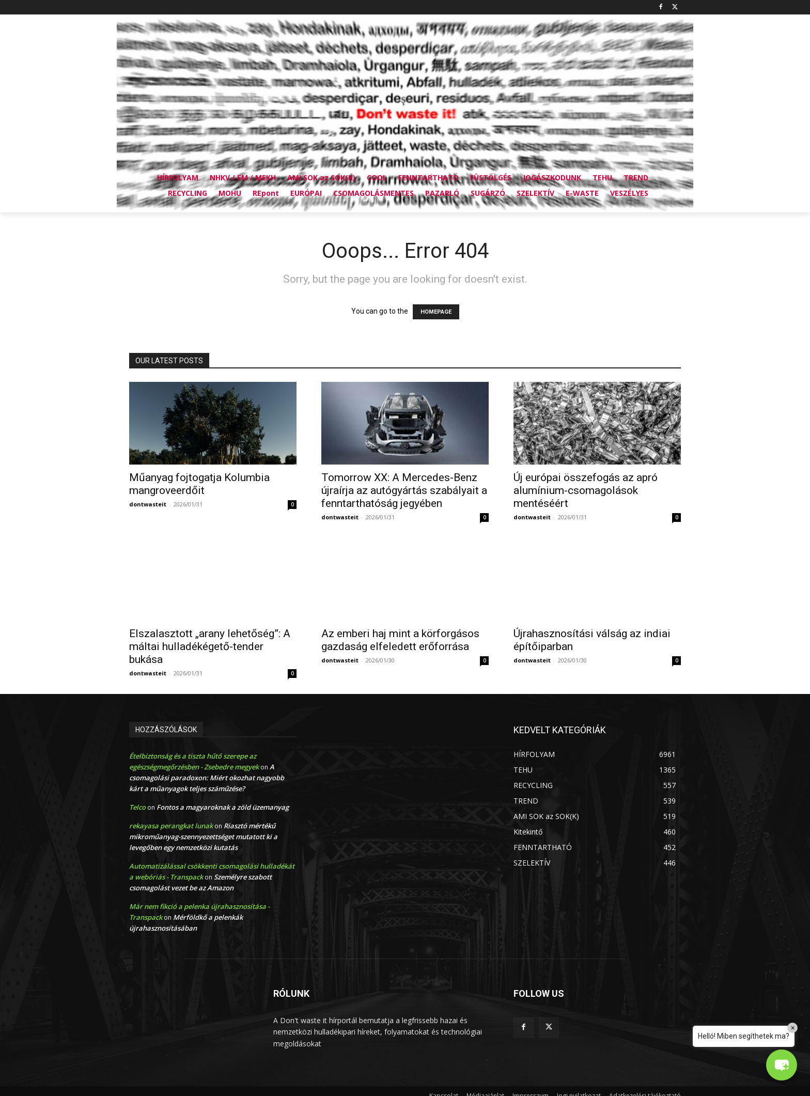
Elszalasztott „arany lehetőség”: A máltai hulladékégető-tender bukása (209, 646)
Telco (137, 807)
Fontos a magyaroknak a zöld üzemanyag (223, 807)
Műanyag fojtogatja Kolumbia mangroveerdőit (199, 484)
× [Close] (793, 1028)
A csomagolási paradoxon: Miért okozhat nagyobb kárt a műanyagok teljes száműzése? (206, 777)
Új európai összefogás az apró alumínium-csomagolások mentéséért (585, 490)
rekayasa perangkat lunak (171, 825)
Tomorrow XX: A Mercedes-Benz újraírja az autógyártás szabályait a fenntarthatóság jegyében (404, 490)
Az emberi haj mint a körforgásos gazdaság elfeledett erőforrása (400, 640)
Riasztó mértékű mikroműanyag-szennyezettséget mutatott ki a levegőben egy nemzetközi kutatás (203, 836)
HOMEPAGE (435, 311)
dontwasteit (147, 504)
